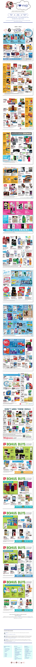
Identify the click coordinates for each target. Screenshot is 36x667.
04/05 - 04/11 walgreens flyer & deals (12, 17)
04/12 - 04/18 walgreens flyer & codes (23, 17)
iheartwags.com (20, 616)
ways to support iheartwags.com (27, 650)
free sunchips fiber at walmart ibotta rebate (10, 20)
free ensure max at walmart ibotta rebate (26, 20)
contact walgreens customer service (17, 652)
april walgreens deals (15, 18)
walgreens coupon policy (18, 651)
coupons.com (16, 655)
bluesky (6, 651)
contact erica (26, 648)
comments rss (6, 650)
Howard (7, 632)
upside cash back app (16, 21)
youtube (6, 656)
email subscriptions (7, 648)
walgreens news (27, 657)
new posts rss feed (7, 649)
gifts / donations (20, 21)
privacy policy (27, 658)
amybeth (7, 639)
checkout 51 (16, 657)
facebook (6, 653)
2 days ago (14, 634)
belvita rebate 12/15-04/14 (18, 20)
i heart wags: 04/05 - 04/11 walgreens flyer (8, 634)
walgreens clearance (21, 18)
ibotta (15, 656)
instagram (6, 654)
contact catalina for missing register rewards (18, 654)
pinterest (6, 655)
